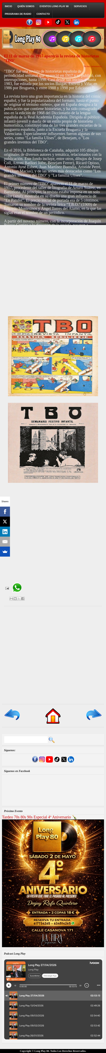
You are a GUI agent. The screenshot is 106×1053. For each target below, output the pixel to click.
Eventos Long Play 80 (54, 6)
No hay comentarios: (93, 66)
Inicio (8, 6)
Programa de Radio (18, 14)
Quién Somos (25, 6)
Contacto (43, 14)
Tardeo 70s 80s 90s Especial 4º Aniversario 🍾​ (39, 817)
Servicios (80, 6)
